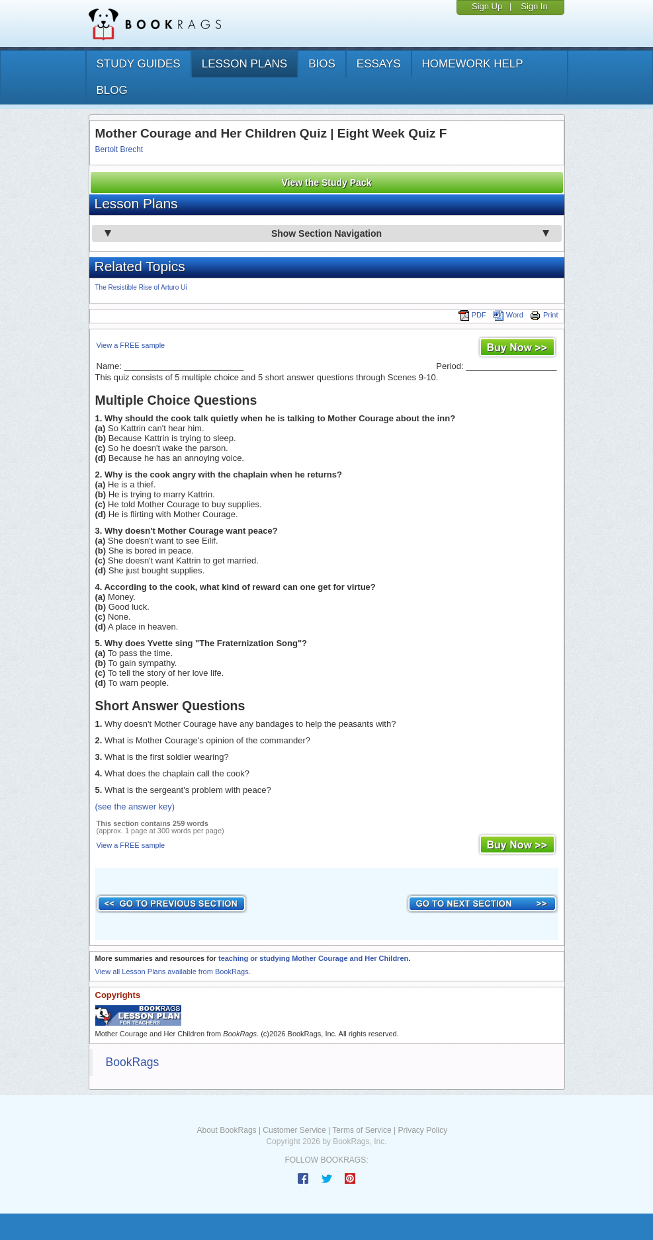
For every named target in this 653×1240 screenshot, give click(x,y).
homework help (472, 64)
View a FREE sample (131, 345)
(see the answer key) (135, 806)
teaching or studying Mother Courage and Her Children (313, 958)
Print (544, 315)
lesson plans (244, 64)
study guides (139, 64)
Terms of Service (361, 1130)
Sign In (534, 6)
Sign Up (487, 6)
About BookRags (227, 1130)
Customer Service (294, 1130)
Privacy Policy (422, 1130)
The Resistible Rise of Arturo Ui (141, 287)
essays (379, 64)
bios (321, 64)
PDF (472, 315)
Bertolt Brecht (119, 149)
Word (508, 315)
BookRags (132, 1062)
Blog (112, 90)
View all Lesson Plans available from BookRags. (173, 971)
